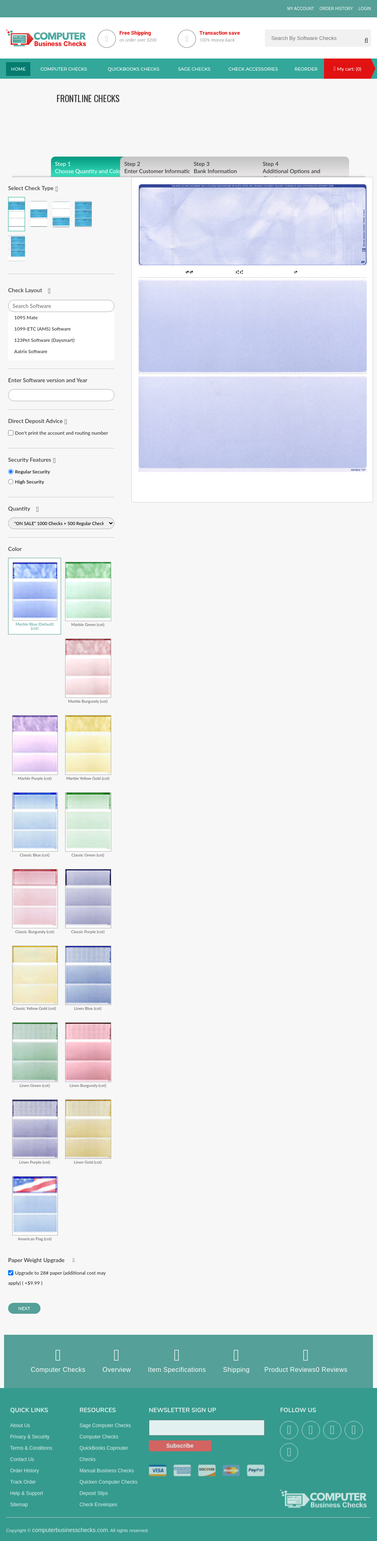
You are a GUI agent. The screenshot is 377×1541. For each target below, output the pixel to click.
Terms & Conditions (31, 1453)
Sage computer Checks (105, 1430)
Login (364, 8)
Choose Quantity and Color (96, 167)
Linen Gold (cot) (88, 1131)
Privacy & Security (29, 1442)
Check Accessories (253, 69)
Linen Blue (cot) (88, 978)
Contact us (22, 1464)
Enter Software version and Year (47, 380)
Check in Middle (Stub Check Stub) (38, 214)
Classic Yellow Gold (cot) (35, 978)
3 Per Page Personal (16, 248)
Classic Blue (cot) (35, 824)
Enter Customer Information (165, 167)
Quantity (19, 508)
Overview (116, 1360)
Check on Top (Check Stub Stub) (16, 214)
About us (20, 1430)
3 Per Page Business (83, 214)
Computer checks (63, 69)
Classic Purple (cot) (88, 901)
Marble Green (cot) (88, 594)
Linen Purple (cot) (35, 1131)
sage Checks (194, 69)
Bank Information (235, 167)
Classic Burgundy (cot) (35, 901)
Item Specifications (177, 1360)
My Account (300, 8)
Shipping (236, 1360)
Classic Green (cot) (88, 824)
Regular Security (32, 472)
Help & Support (26, 1498)
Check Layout (25, 290)
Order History (336, 8)
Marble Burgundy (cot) (88, 671)
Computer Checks (58, 1360)
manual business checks (106, 1475)
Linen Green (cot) (35, 1054)
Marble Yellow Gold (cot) (88, 747)
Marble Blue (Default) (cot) (35, 596)
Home (18, 69)
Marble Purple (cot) (35, 747)
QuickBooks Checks (133, 69)
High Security (29, 482)
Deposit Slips (93, 1498)
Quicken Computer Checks (108, 1487)
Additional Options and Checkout (304, 171)
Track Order (23, 1487)
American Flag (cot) (35, 1208)
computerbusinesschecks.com (70, 1535)
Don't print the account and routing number (61, 433)
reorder (306, 69)
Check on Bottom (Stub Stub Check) (61, 214)
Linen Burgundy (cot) (88, 1054)
